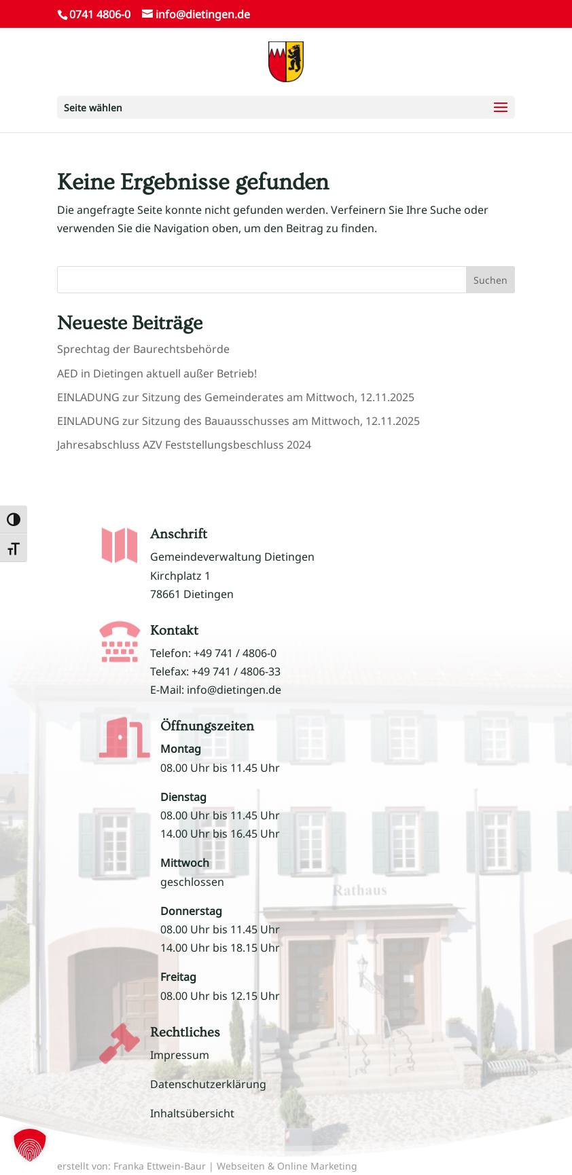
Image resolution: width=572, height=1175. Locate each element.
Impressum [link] (179, 1054)
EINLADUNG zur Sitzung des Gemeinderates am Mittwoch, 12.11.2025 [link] (235, 397)
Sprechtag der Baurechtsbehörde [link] (143, 348)
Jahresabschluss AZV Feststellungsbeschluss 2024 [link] (184, 444)
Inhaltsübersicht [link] (192, 1113)
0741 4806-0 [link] (99, 14)
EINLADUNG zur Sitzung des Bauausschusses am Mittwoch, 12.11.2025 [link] (238, 420)
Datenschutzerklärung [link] (208, 1084)
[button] (286, 107)
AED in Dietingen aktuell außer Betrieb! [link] (157, 373)
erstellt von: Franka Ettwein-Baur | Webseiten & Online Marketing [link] (207, 1165)
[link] (285, 60)
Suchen (490, 280)
